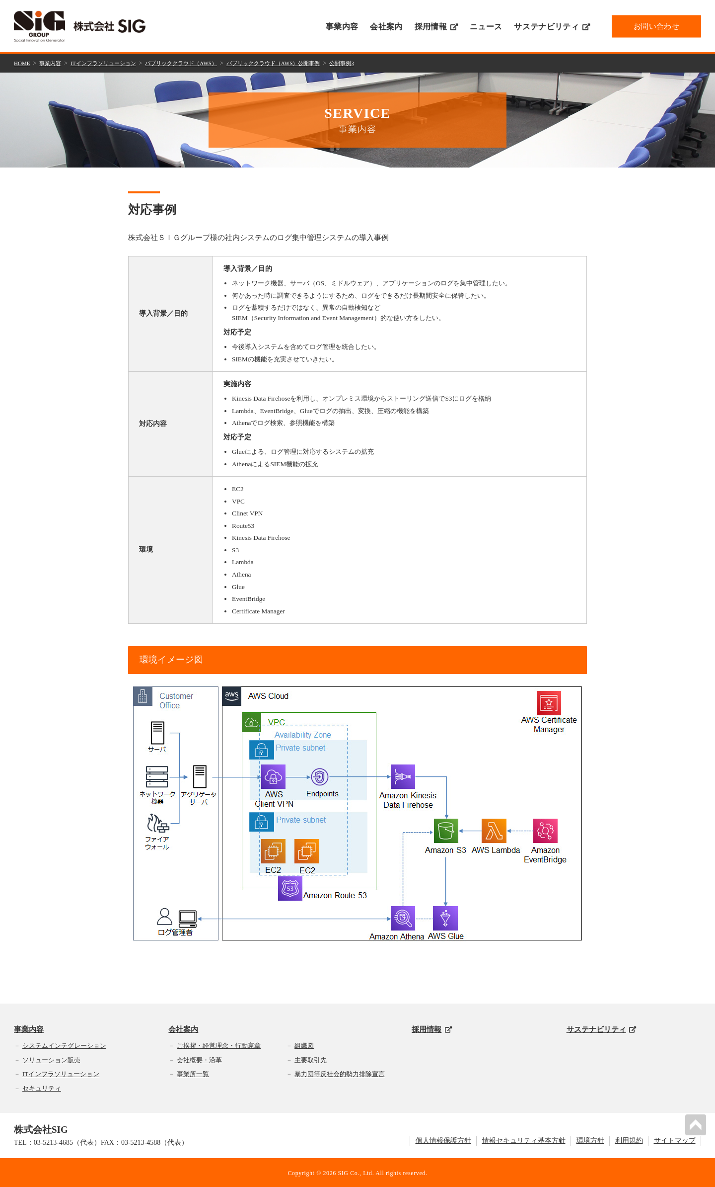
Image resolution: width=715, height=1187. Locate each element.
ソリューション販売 (51, 1058)
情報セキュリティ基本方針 (524, 1139)
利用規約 (629, 1139)
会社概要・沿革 (199, 1058)
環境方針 (590, 1139)
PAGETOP (697, 1123)
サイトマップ (675, 1139)
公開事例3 (367, 62)
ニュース (486, 26)
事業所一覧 (193, 1073)
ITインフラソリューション (109, 62)
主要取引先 (310, 1058)
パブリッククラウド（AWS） (193, 62)
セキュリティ (41, 1087)
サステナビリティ (552, 26)
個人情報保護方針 (443, 1139)
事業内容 (342, 26)
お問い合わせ (656, 26)
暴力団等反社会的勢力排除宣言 (339, 1073)
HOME (22, 62)
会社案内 (386, 26)
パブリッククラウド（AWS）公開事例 (293, 62)
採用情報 (436, 26)
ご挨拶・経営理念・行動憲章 (219, 1044)
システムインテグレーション (64, 1044)
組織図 (304, 1044)
